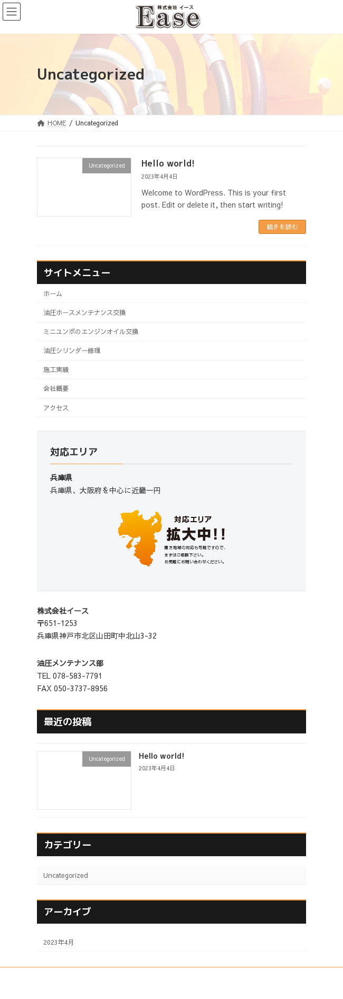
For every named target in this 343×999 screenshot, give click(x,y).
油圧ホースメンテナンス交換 (84, 312)
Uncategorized (65, 874)
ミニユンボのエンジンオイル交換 (90, 331)
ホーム (52, 293)
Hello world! (168, 163)
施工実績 (56, 369)
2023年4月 (58, 941)
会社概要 (56, 388)
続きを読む (282, 226)
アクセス (56, 407)
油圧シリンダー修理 (71, 350)
